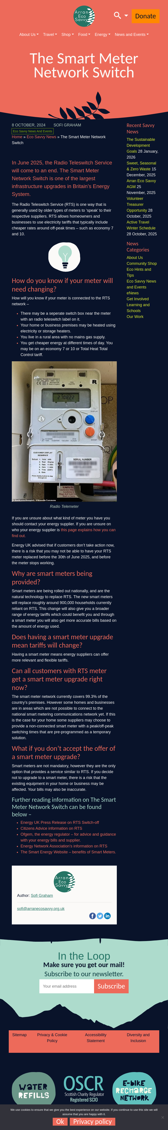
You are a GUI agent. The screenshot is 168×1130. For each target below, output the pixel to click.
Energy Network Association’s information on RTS (64, 846)
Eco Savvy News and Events (32, 131)
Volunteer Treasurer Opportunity (137, 204)
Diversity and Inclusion (138, 1038)
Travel (48, 34)
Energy (101, 34)
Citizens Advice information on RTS (51, 828)
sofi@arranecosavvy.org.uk (41, 908)
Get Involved (138, 299)
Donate (145, 16)
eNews (133, 293)
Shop (66, 34)
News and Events (130, 34)
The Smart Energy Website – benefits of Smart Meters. (68, 852)
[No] (162, 1117)
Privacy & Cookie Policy (52, 1038)
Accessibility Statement (96, 1038)
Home (17, 137)
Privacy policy (92, 1122)
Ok (60, 1122)
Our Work (135, 316)
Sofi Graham (67, 125)
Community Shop (142, 263)
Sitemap (19, 1035)
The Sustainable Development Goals (141, 145)
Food (82, 34)
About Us (27, 34)
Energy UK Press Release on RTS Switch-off (60, 822)
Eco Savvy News (41, 137)
